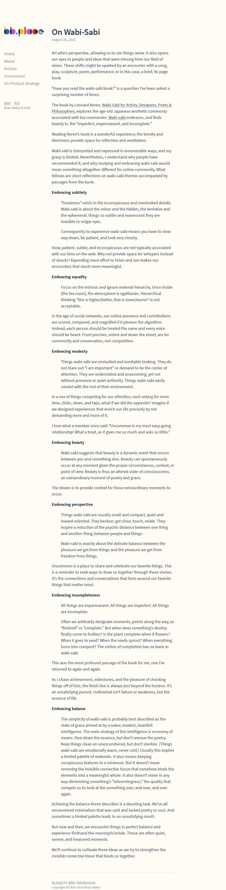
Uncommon (14, 76)
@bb (7, 103)
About (9, 61)
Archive (10, 68)
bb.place (57, 882)
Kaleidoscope (86, 882)
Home (9, 53)
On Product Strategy (21, 83)
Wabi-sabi (117, 117)
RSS (16, 103)
